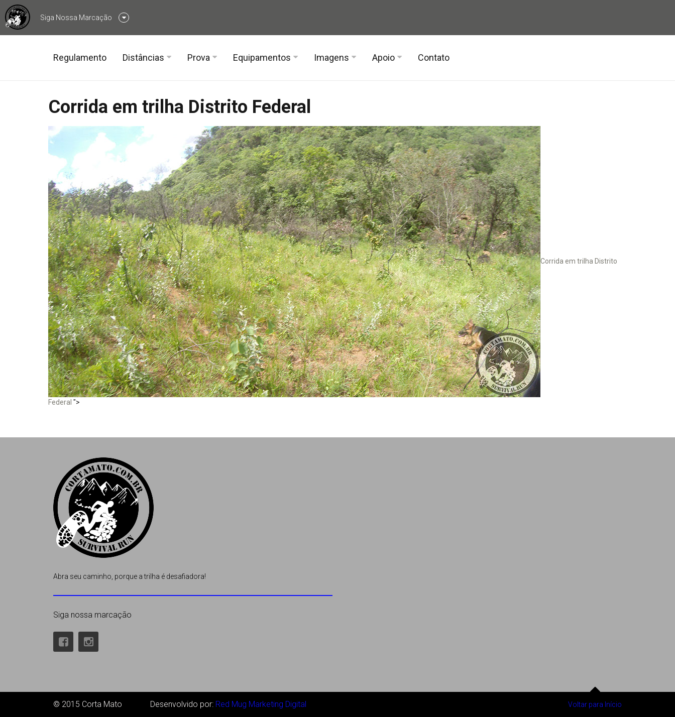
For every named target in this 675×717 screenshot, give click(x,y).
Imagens (331, 57)
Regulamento (79, 57)
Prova (198, 57)
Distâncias (143, 57)
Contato (433, 57)
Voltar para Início (595, 700)
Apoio (383, 57)
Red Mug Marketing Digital (260, 704)
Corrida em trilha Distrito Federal (179, 106)
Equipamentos (262, 57)
